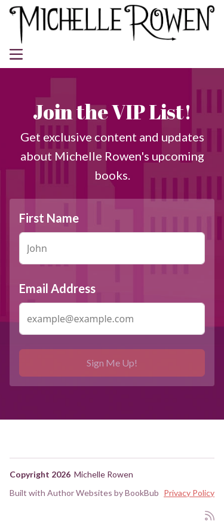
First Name (49, 218)
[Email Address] (112, 319)
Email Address (57, 288)
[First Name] (112, 248)
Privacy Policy (189, 493)
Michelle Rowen (103, 474)
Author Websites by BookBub (103, 493)
